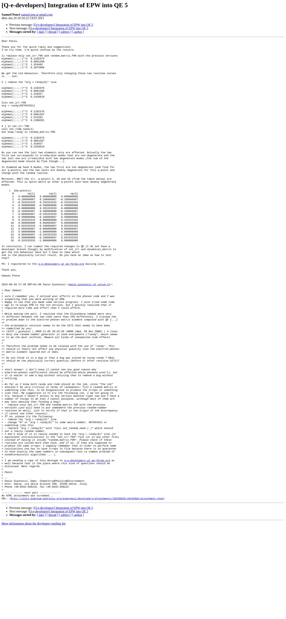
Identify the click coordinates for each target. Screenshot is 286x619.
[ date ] (41, 31)
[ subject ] (65, 31)
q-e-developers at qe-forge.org (61, 309)
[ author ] (78, 31)
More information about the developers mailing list (34, 615)
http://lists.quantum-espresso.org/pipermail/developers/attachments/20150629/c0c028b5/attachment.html (87, 590)
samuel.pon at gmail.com (37, 14)
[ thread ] (52, 31)
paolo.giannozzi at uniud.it (89, 333)
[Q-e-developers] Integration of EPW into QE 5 (63, 24)
